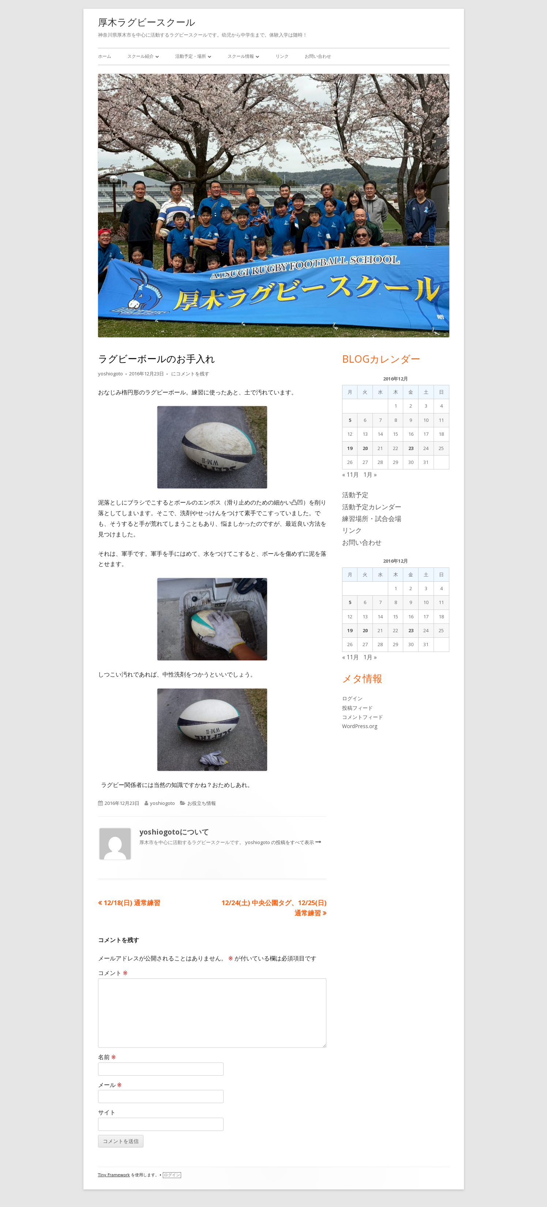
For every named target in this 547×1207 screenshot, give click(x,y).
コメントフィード (362, 716)
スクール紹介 (140, 56)
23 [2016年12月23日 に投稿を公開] (410, 448)
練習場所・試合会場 (371, 518)
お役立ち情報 (201, 803)
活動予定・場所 (190, 56)
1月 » (370, 475)
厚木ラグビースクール (146, 22)
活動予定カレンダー (371, 506)
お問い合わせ (318, 56)
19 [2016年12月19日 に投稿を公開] (349, 448)
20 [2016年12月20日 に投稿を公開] (365, 448)
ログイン (352, 698)
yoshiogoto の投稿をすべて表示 (280, 842)
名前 (107, 1057)
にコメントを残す (189, 373)
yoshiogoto (110, 373)
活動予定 (355, 494)
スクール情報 (241, 56)
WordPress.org (359, 726)
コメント (113, 973)
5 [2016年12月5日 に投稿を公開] (350, 420)
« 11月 (350, 475)
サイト (107, 1112)
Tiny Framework (114, 1175)
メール (110, 1085)
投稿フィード (357, 707)
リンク (282, 56)
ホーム (104, 56)
